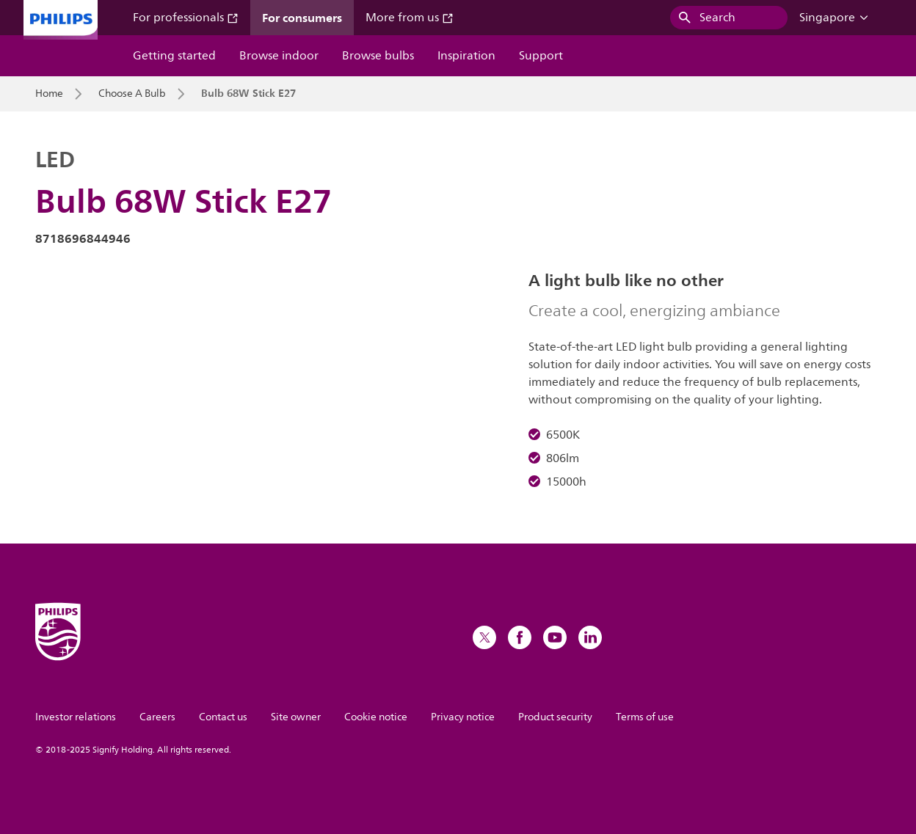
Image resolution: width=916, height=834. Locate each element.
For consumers (302, 17)
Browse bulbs (378, 55)
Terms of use (645, 717)
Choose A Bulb (132, 93)
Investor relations (75, 717)
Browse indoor (279, 55)
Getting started (174, 55)
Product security (555, 717)
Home (49, 93)
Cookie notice (375, 717)
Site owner (296, 717)
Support (541, 55)
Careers (157, 717)
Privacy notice (463, 717)
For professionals (186, 17)
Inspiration (466, 55)
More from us (410, 17)
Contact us (223, 717)
